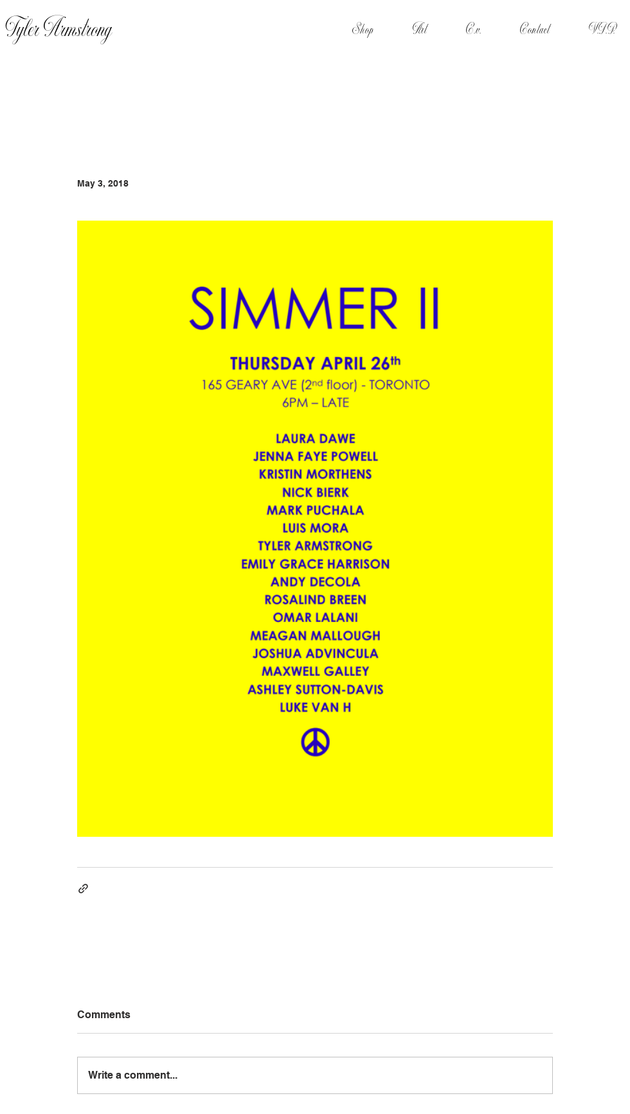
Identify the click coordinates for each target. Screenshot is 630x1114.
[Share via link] (83, 888)
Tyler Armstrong (59, 30)
